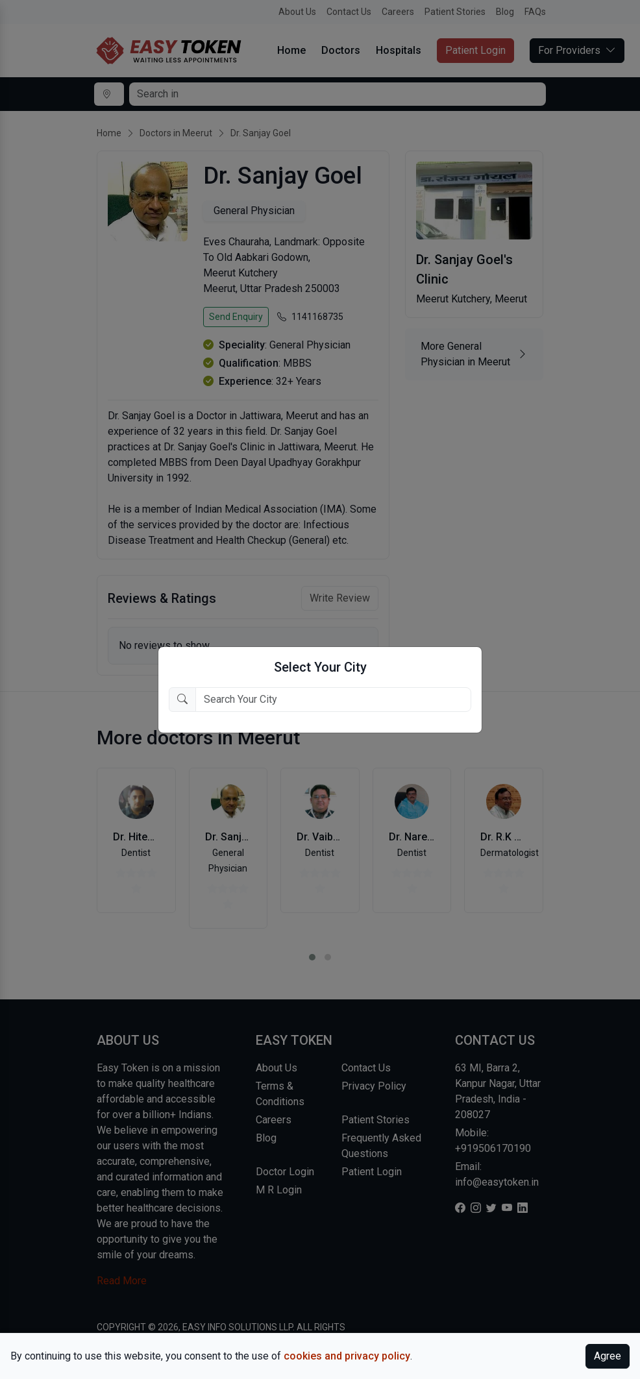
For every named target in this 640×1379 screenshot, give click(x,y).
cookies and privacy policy (347, 1356)
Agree (607, 1356)
